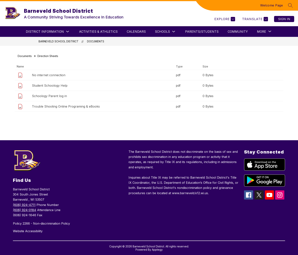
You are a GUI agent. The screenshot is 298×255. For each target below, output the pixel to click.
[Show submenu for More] (261, 31)
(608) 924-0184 (24, 210)
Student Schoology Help (49, 85)
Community (238, 31)
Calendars (136, 31)
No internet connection (48, 75)
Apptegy (157, 249)
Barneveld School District (58, 41)
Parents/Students (202, 31)
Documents (95, 41)
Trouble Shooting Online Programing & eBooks (66, 106)
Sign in (284, 19)
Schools (162, 31)
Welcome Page (271, 5)
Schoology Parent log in (49, 96)
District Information (45, 31)
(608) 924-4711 (24, 205)
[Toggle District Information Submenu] (67, 31)
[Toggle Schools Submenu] (173, 31)
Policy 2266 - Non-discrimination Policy (41, 223)
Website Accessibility (28, 231)
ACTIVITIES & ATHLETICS (98, 31)
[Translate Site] (254, 19)
